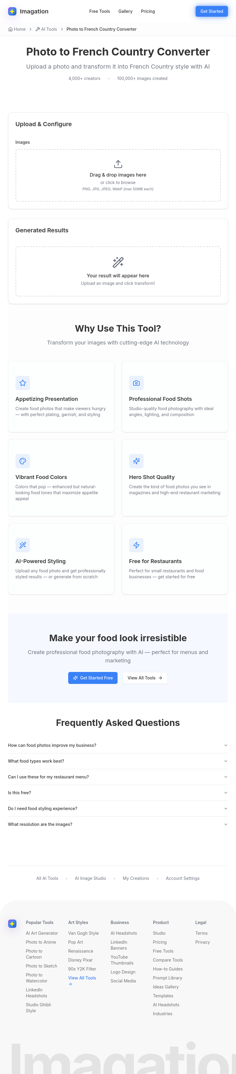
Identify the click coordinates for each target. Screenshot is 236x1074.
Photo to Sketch (41, 965)
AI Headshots (124, 933)
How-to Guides (167, 968)
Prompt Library (167, 977)
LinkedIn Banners (119, 945)
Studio (159, 933)
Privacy (202, 942)
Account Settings (183, 878)
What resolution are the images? (118, 824)
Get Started (211, 11)
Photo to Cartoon (34, 953)
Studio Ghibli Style (38, 1007)
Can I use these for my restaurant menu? (118, 776)
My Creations (136, 878)
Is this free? (118, 792)
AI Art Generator (42, 933)
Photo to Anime (41, 942)
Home (17, 29)
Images (23, 142)
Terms (201, 933)
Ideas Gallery (166, 986)
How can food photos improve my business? (118, 745)
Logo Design (123, 971)
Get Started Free (93, 677)
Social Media (123, 980)
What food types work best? (118, 761)
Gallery (125, 11)
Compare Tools (168, 959)
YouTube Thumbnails (122, 959)
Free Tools (99, 11)
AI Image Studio (90, 878)
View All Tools (145, 677)
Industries (162, 1013)
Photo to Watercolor (37, 977)
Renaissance (80, 951)
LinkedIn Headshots (36, 992)
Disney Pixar (80, 959)
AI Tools (46, 29)
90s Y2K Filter (82, 968)
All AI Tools (47, 878)
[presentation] (118, 175)
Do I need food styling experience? (118, 808)
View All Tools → (82, 980)
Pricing (148, 11)
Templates (163, 995)
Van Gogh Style (83, 933)
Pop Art (75, 942)
